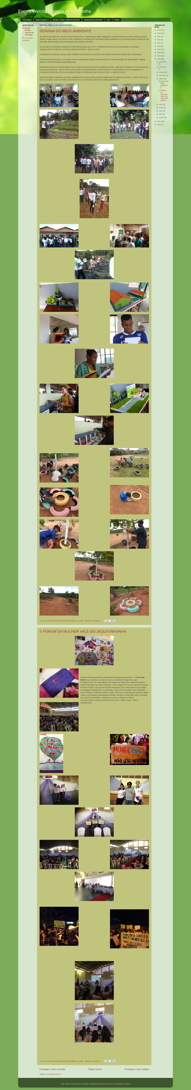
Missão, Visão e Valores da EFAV (66, 20)
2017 (159, 52)
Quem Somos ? (42, 20)
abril (161, 114)
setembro (162, 75)
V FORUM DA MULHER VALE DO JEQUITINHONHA (83, 631)
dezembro (162, 62)
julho (161, 104)
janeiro (161, 117)
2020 (159, 43)
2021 (159, 40)
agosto (161, 79)
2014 (159, 121)
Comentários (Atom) (53, 1074)
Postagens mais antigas (137, 1069)
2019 (159, 46)
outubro (162, 72)
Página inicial (95, 1069)
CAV (108, 20)
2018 (159, 49)
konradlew (109, 1084)
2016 (159, 56)
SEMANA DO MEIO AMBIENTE (65, 31)
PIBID (117, 20)
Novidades (27, 20)
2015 (159, 59)
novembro (162, 67)
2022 (159, 36)
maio (161, 111)
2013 (159, 125)
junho (161, 108)
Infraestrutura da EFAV (93, 20)
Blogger (127, 1084)
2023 (159, 33)
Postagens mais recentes (52, 1069)
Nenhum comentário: (93, 621)
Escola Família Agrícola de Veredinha (54, 11)
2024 (159, 30)
